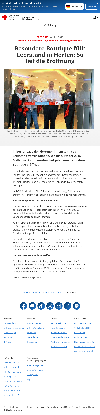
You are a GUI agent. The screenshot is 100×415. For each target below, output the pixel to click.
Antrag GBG (32, 374)
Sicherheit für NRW (12, 362)
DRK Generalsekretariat (14, 328)
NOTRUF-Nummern (12, 372)
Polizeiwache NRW (59, 346)
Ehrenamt (31, 332)
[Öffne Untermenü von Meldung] (50, 25)
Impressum (41, 407)
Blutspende (32, 342)
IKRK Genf (8, 337)
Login (29, 379)
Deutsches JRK (10, 332)
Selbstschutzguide (12, 367)
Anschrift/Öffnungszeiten (15, 407)
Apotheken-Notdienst (60, 342)
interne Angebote (35, 370)
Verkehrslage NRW (82, 328)
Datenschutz (52, 407)
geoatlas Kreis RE (11, 395)
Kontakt (30, 407)
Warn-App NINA (10, 376)
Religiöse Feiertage (82, 323)
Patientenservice (58, 328)
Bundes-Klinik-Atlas (59, 332)
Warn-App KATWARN (13, 381)
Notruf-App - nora (11, 386)
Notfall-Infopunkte (12, 390)
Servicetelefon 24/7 (59, 323)
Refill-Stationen (81, 337)
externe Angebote (35, 365)
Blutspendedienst (11, 323)
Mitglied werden (34, 323)
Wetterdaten (79, 332)
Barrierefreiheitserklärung (83, 407)
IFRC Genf (8, 342)
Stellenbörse (32, 337)
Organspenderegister (60, 337)
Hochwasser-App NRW (84, 342)
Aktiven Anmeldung (35, 328)
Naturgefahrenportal (83, 351)
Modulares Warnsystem (84, 346)
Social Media (65, 407)
